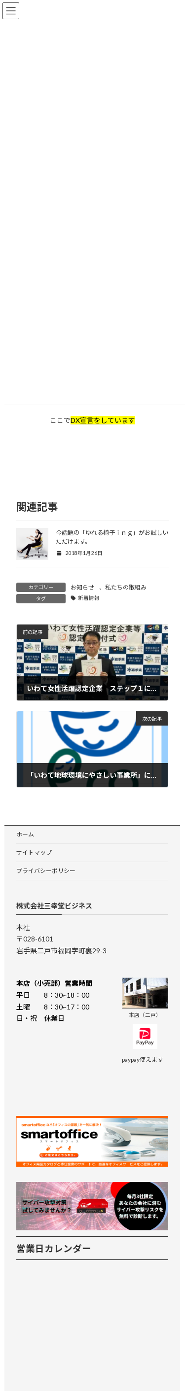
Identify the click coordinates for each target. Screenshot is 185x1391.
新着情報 (89, 598)
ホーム (25, 834)
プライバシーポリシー (45, 870)
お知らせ (82, 587)
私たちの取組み (126, 587)
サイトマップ (34, 852)
